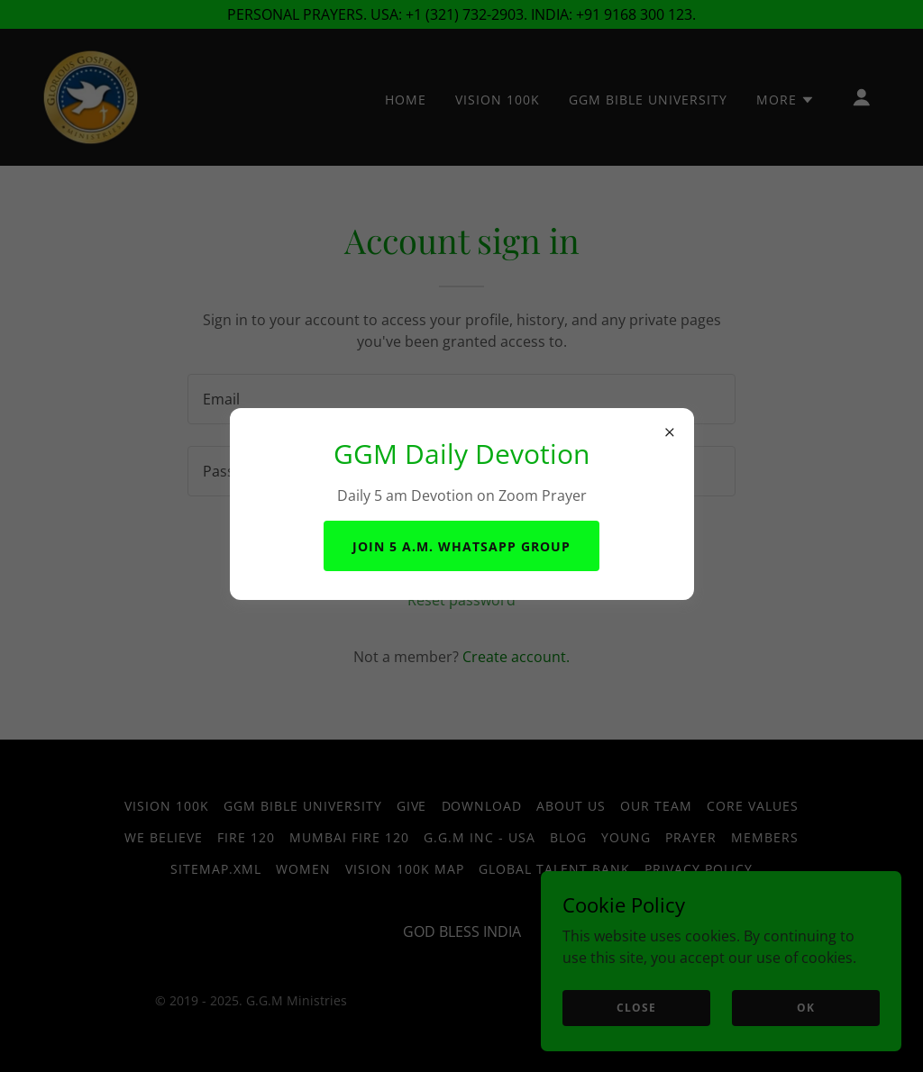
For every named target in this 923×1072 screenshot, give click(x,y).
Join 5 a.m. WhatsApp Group (461, 546)
